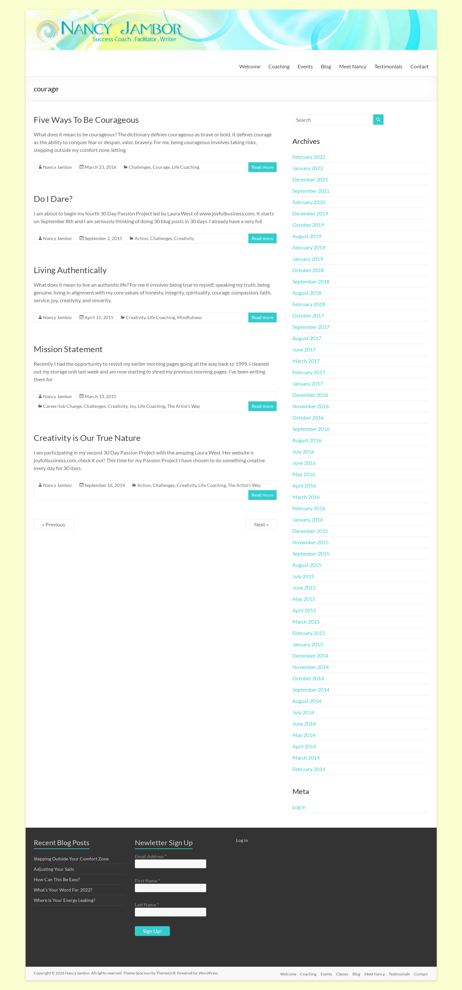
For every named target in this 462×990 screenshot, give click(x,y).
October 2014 (308, 678)
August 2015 (306, 565)
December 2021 (310, 179)
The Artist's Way (183, 406)
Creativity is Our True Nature (87, 437)
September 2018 (310, 281)
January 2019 (307, 259)
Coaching (279, 66)
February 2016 (308, 508)
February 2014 (308, 769)
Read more (262, 167)
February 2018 (308, 304)
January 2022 (307, 168)
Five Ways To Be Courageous (86, 119)
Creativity (184, 238)
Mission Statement (68, 349)
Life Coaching (185, 167)
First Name (147, 880)
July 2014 (303, 712)
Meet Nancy (352, 66)
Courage (161, 167)
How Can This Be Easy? (57, 879)
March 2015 (306, 621)
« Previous (53, 524)
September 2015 (310, 553)
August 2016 (306, 440)
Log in (299, 807)
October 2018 (308, 270)
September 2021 (310, 191)
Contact (419, 66)
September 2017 (310, 327)
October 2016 (308, 417)
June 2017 (304, 349)
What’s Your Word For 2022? (63, 889)
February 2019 (308, 247)
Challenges (140, 167)
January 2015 (307, 644)
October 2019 (308, 225)
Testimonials (388, 66)
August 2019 (306, 236)
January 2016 (307, 519)
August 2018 (306, 293)
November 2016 (310, 406)
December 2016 (310, 395)
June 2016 (304, 463)
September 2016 (310, 429)
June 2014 (304, 723)
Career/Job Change (62, 406)
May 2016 (303, 474)
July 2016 (303, 451)
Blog (326, 66)
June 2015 (304, 587)
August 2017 (306, 338)
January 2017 (307, 383)
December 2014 (310, 655)
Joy (132, 406)
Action (141, 238)
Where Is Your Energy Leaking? (64, 900)
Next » (261, 524)
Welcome (249, 66)
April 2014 (304, 746)
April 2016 (304, 485)
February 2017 (308, 372)
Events (305, 66)
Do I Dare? (53, 198)
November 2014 (310, 667)
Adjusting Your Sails (54, 869)
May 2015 (303, 599)
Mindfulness (189, 317)
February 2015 (308, 633)
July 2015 (303, 576)
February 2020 (308, 202)
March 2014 (306, 757)
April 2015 (304, 610)
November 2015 (310, 542)
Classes (339, 973)
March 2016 (306, 497)
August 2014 (306, 701)
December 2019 (310, 213)
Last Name (147, 904)
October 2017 (308, 315)
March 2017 (306, 361)
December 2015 (310, 531)
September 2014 (310, 689)
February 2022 (308, 157)
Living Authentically (70, 270)
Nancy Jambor (57, 167)
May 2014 (303, 735)
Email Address (151, 856)
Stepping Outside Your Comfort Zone (71, 858)
